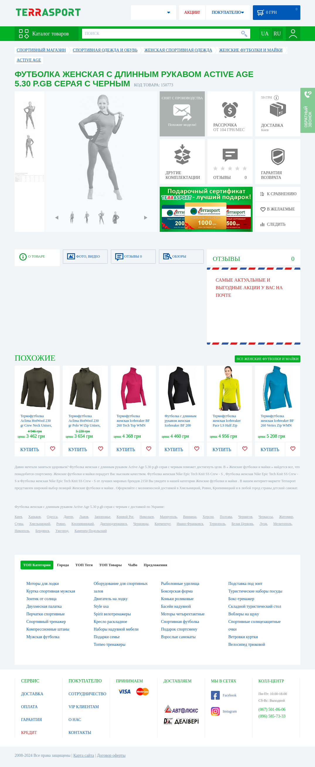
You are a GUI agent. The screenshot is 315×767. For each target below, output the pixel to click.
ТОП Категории (37, 565)
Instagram (224, 711)
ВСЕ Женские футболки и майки (267, 359)
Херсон (208, 517)
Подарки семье (107, 637)
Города (63, 565)
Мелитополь (282, 524)
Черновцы (141, 524)
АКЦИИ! (192, 12)
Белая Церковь (242, 524)
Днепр (68, 517)
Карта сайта (83, 755)
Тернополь (217, 524)
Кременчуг (162, 524)
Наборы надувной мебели (116, 629)
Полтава (226, 517)
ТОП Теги (84, 565)
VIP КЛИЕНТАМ (84, 707)
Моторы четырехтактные (183, 614)
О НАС (75, 720)
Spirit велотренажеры (112, 614)
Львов (83, 517)
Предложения (155, 565)
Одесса (52, 517)
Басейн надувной (176, 606)
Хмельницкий (39, 524)
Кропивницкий (82, 524)
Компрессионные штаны (47, 629)
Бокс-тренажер (241, 599)
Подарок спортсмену (179, 629)
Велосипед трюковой (246, 644)
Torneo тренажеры (109, 644)
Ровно (60, 524)
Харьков (34, 517)
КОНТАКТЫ (80, 732)
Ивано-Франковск (190, 524)
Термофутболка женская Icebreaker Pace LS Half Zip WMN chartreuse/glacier (227, 425)
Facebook (223, 695)
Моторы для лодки (42, 583)
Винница (189, 517)
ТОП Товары (110, 565)
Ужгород (61, 531)
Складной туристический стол (254, 606)
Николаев (146, 517)
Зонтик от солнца (41, 599)
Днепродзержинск (113, 524)
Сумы (19, 524)
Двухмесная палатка (44, 606)
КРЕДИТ (29, 732)
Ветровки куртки (243, 637)
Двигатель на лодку (111, 599)
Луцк (263, 524)
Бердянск (42, 531)
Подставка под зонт (245, 583)
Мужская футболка (42, 637)
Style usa (101, 606)
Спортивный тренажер (46, 621)
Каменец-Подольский (90, 531)
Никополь (22, 531)
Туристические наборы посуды (255, 591)
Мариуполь (168, 517)
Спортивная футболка (180, 621)
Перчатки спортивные (45, 614)
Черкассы (265, 517)
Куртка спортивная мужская (50, 591)
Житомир (286, 517)
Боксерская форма (177, 591)
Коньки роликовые (177, 599)
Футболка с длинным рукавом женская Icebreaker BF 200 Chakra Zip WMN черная (180, 425)
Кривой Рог (125, 517)
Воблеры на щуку (243, 614)
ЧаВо (132, 565)
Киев (18, 517)
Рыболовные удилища (180, 583)
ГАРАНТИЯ (31, 720)
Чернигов (245, 517)
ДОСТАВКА (32, 694)
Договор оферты (111, 755)
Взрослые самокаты (178, 637)
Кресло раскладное (110, 621)
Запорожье (102, 517)
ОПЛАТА (29, 707)
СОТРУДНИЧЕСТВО (87, 694)
